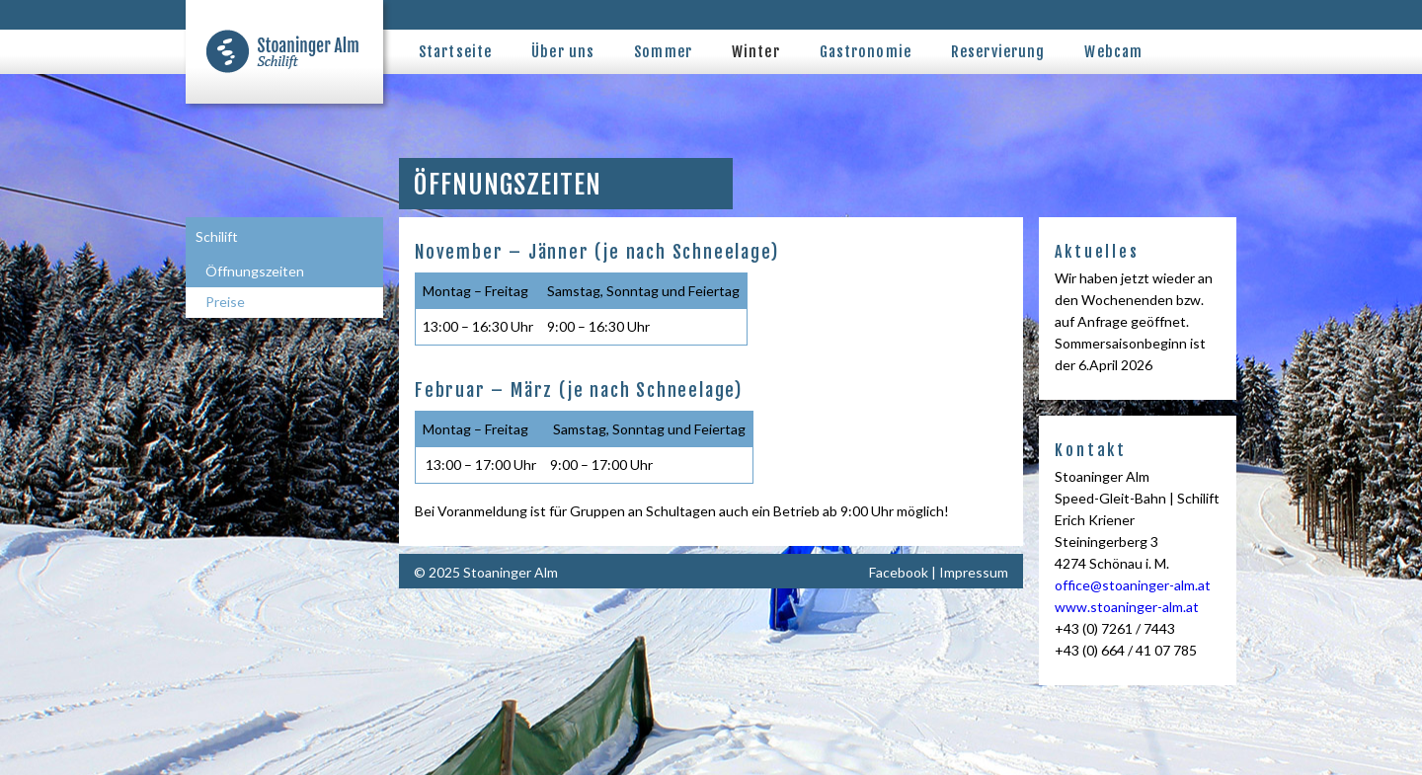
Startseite (455, 51)
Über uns (562, 51)
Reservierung (998, 51)
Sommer (663, 51)
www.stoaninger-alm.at (1127, 606)
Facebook (898, 572)
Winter (756, 51)
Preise (225, 301)
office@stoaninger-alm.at (1133, 585)
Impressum (973, 572)
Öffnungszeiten (254, 271)
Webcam (1113, 51)
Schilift (217, 236)
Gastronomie (865, 51)
